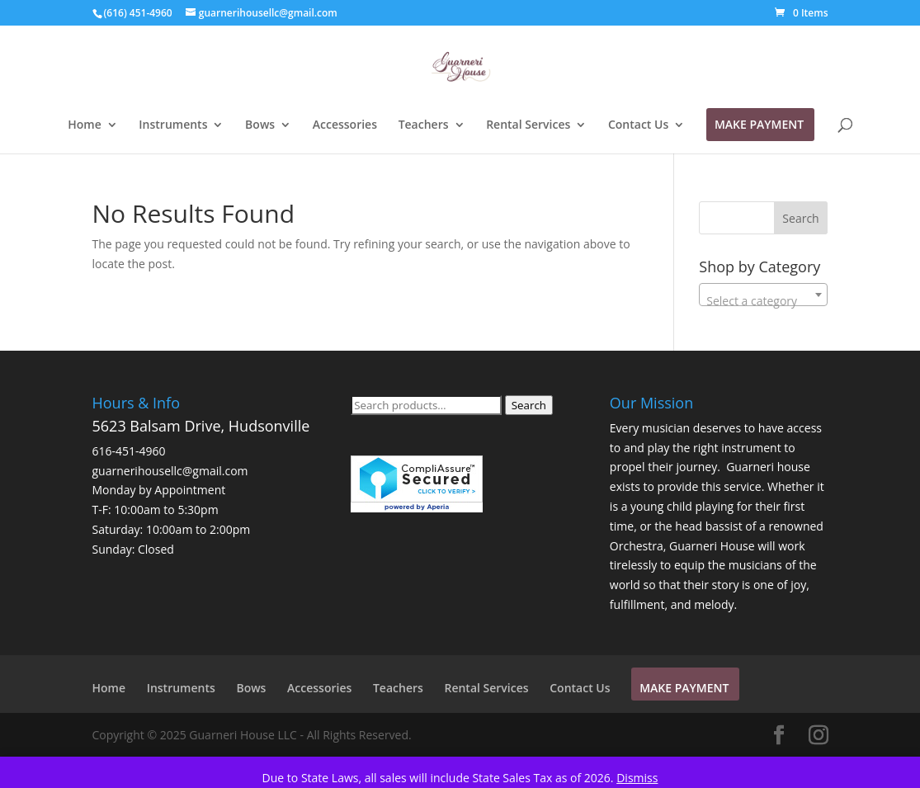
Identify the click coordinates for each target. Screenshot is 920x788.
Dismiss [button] (637, 778)
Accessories (345, 125)
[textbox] (763, 301)
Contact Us (638, 125)
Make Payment (759, 125)
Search (529, 405)
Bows (260, 125)
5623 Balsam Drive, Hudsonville (201, 426)
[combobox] (763, 294)
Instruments (173, 125)
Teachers (424, 125)
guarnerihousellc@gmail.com (170, 471)
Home (84, 125)
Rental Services (528, 125)
